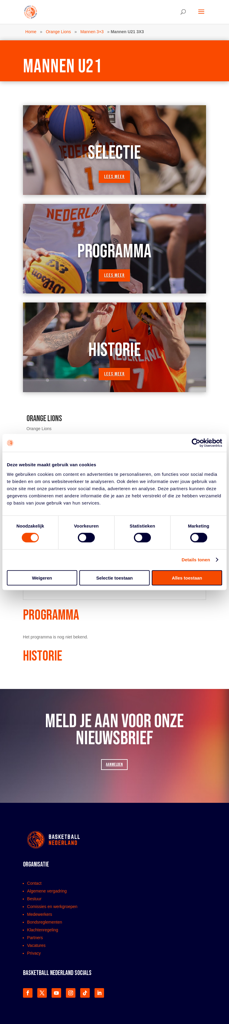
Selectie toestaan (114, 577)
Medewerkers (39, 914)
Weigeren (42, 577)
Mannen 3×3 (91, 31)
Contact (34, 883)
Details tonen (196, 559)
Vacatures (36, 945)
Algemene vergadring (47, 891)
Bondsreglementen (44, 922)
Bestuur (34, 898)
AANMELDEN (114, 764)
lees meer (114, 177)
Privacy (34, 953)
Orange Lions (58, 31)
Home (30, 31)
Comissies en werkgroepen (52, 906)
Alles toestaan (187, 577)
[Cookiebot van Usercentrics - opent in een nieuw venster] (196, 442)
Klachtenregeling (42, 929)
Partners (35, 937)
